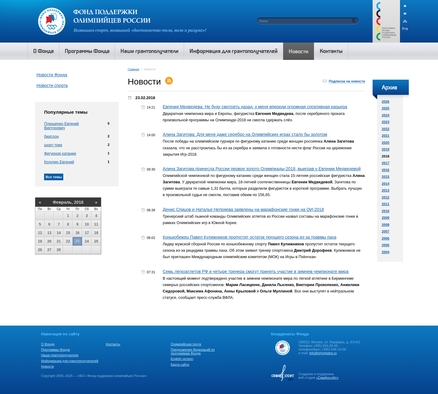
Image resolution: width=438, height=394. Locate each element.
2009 (385, 217)
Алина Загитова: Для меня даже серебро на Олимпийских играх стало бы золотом (245, 134)
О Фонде (47, 344)
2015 (385, 176)
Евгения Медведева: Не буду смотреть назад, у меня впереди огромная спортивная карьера (255, 106)
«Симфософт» (327, 377)
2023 (385, 122)
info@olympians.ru (323, 353)
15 (68, 233)
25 (96, 241)
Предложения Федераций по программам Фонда (193, 351)
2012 (385, 197)
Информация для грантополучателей (69, 361)
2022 (385, 129)
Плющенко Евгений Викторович (61, 126)
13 (49, 233)
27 (49, 250)
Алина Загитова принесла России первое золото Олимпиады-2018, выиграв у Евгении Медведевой (262, 168)
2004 (385, 252)
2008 (385, 224)
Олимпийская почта (186, 344)
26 (40, 250)
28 (59, 250)
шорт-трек (53, 145)
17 (87, 233)
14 (59, 233)
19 (40, 241)
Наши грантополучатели (59, 355)
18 (96, 233)
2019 (385, 149)
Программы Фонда (55, 349)
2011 (385, 204)
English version (182, 359)
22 (68, 241)
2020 (385, 142)
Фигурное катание (60, 153)
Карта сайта (180, 364)
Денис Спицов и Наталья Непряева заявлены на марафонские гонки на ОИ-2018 (243, 209)
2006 (385, 238)
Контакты (113, 344)
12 (40, 233)
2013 (385, 190)
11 (96, 224)
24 (87, 241)
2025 (385, 108)
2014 (385, 183)
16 (77, 233)
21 (59, 241)
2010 (385, 211)
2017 (385, 163)
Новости (47, 366)
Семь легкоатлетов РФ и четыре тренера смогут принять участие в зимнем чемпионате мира (256, 271)
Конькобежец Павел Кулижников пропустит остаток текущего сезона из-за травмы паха (249, 237)
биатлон (51, 136)
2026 (385, 101)
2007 (385, 231)
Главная (133, 69)
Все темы (54, 177)
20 (49, 241)
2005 (385, 245)
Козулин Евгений (59, 162)
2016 (385, 170)
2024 (385, 115)
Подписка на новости (347, 81)
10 (87, 224)
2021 (385, 135)
